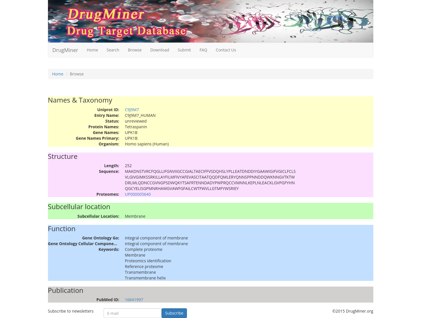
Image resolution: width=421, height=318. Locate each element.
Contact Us (226, 50)
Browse (135, 50)
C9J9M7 (132, 109)
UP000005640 (138, 194)
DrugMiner (65, 50)
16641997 (134, 299)
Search (113, 50)
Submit (184, 50)
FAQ (203, 50)
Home (92, 50)
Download (159, 50)
